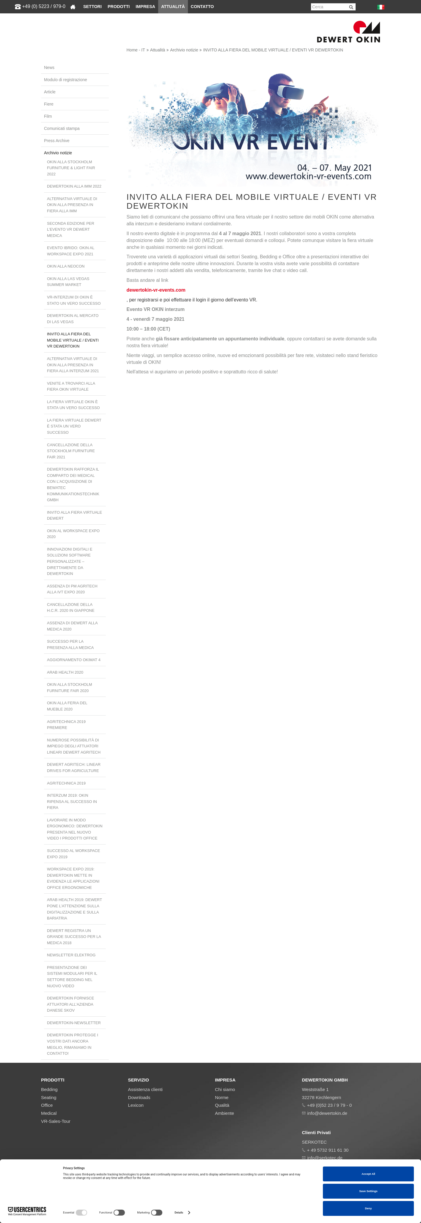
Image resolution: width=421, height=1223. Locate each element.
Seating (48, 1097)
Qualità (222, 1105)
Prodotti (119, 6)
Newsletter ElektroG (71, 955)
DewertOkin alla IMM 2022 (74, 186)
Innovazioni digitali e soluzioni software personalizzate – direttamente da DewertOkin (69, 561)
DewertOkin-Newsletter (74, 1023)
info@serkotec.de (325, 1157)
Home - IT (136, 50)
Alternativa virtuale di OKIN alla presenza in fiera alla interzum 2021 (73, 364)
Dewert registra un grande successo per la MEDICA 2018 (74, 936)
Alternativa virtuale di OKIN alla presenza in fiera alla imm (72, 205)
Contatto (202, 6)
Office (47, 1105)
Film (48, 116)
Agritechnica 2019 (66, 783)
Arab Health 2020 (65, 672)
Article (50, 91)
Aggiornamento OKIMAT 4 (73, 660)
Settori (92, 6)
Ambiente (224, 1113)
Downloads (139, 1097)
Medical (48, 1113)
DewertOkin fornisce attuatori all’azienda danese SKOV (70, 1004)
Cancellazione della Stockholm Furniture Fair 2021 (71, 451)
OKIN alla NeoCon (65, 266)
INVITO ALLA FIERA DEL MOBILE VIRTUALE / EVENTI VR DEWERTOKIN (273, 50)
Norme (222, 1097)
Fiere (49, 104)
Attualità (173, 6)
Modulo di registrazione (65, 79)
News (49, 67)
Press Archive (57, 140)
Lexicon (136, 1105)
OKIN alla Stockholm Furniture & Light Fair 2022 (71, 168)
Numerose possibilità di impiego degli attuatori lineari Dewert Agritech (73, 746)
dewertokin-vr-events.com (156, 290)
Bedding (49, 1089)
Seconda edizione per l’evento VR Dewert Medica (70, 229)
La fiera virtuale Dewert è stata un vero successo (74, 426)
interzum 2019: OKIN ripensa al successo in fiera (72, 801)
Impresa (145, 6)
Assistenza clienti (145, 1089)
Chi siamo (225, 1089)
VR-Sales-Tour (55, 1121)
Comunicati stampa (62, 128)
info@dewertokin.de (327, 1113)
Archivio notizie (184, 50)
